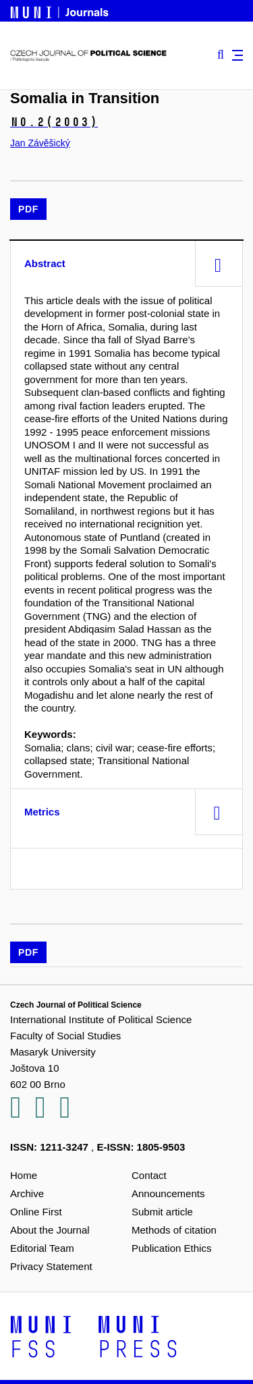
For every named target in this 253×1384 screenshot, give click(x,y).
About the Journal (50, 1230)
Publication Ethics (171, 1248)
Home (23, 1175)
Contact (149, 1175)
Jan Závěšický (40, 143)
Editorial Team (42, 1248)
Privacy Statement (51, 1266)
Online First (36, 1211)
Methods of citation (174, 1230)
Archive (27, 1193)
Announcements (168, 1193)
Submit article (162, 1211)
